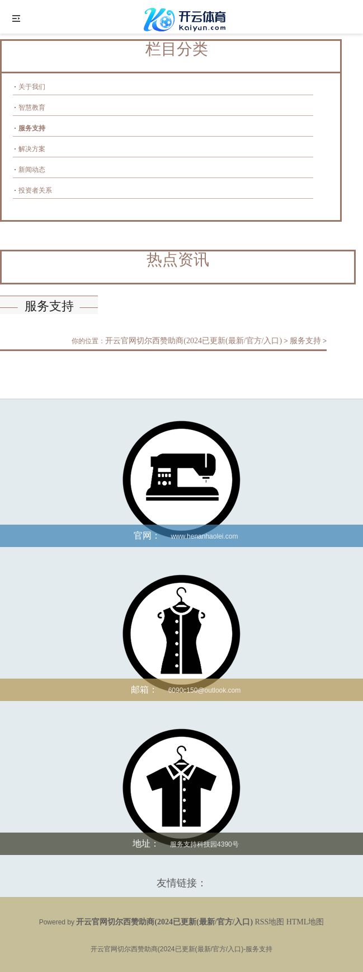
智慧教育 (31, 107)
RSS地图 (269, 922)
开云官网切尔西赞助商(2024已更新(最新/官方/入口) (193, 341)
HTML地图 (305, 922)
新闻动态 (31, 170)
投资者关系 (35, 190)
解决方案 (31, 149)
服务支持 (31, 128)
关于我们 (31, 87)
